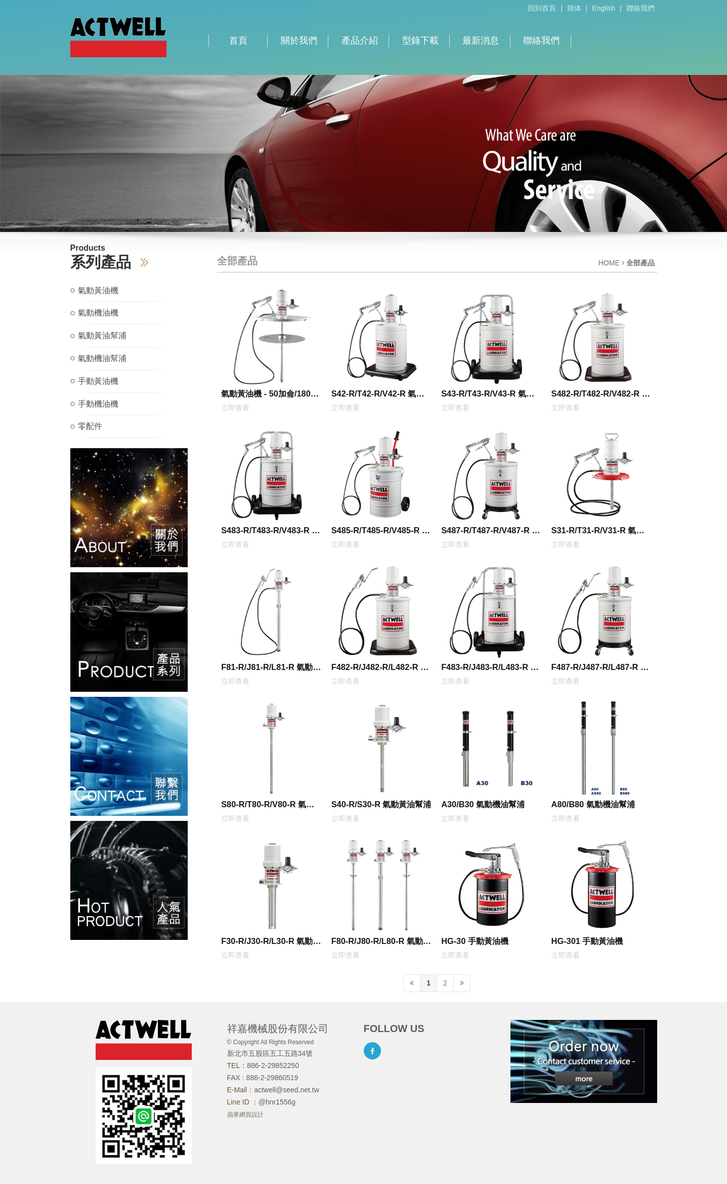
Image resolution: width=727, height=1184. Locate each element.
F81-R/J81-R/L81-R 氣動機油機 (271, 669)
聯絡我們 (640, 8)
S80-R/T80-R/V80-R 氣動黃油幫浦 (271, 806)
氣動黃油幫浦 (102, 335)
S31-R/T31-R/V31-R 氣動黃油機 (602, 532)
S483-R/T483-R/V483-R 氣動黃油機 (270, 532)
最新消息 (480, 40)
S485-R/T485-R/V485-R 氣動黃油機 (380, 532)
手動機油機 (98, 404)
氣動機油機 (98, 312)
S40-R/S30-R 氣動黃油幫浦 (381, 804)
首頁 (238, 40)
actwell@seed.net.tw (286, 1090)
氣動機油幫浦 (102, 358)
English (603, 8)
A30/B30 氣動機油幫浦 (483, 804)
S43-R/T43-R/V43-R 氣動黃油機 (491, 395)
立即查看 (235, 408)
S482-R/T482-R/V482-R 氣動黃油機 (600, 395)
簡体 (574, 8)
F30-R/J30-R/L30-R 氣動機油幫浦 (271, 943)
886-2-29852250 (273, 1065)
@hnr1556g (277, 1102)
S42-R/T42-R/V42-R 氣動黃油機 (382, 395)
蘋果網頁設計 (245, 1114)
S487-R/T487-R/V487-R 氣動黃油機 (490, 532)
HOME (609, 263)
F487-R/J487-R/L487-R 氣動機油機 (600, 669)
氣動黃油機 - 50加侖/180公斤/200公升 (270, 395)
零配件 (90, 426)
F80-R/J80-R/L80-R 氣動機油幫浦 (381, 943)
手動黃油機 (98, 381)
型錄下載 (420, 40)
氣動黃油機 (98, 290)
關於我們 (299, 40)
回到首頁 (542, 8)
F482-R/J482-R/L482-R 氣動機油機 (380, 669)
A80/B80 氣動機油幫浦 (593, 804)
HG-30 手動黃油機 (474, 940)
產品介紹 (359, 40)
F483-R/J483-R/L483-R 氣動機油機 (489, 669)
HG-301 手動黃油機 (587, 940)
